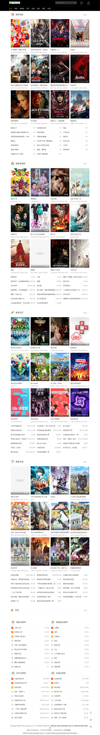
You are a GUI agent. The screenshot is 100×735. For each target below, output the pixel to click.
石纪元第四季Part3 (37, 532)
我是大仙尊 (14, 497)
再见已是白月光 (75, 234)
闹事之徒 (30, 667)
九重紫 (70, 628)
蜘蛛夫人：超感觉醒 (57, 121)
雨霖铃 (33, 270)
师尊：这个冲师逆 (70, 718)
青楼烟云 (34, 199)
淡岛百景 (14, 568)
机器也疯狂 (49, 132)
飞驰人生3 (30, 628)
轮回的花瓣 (23, 575)
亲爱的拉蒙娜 (49, 137)
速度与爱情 (23, 150)
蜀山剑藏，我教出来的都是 (23, 597)
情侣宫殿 (54, 348)
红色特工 (73, 85)
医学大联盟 (30, 718)
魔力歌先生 (23, 452)
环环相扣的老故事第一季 (49, 430)
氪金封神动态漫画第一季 (49, 601)
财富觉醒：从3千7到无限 (75, 588)
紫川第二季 (70, 692)
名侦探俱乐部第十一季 (75, 435)
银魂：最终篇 (49, 150)
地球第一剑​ (23, 601)
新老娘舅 (73, 348)
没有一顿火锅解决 (30, 645)
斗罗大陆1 (70, 700)
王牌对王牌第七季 (30, 713)
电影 (15, 8)
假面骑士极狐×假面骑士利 (23, 132)
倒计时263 (75, 294)
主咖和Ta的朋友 (30, 705)
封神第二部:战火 (30, 636)
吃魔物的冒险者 (75, 568)
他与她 (49, 286)
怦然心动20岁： (30, 696)
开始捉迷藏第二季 (49, 452)
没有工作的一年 (75, 199)
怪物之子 (23, 128)
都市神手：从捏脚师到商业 (23, 281)
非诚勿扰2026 (30, 679)
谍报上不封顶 (55, 270)
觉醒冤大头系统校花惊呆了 (75, 299)
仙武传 (53, 497)
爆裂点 (23, 141)
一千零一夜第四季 (30, 709)
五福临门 (70, 636)
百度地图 (67, 730)
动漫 (33, 8)
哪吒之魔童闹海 (30, 662)
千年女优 (75, 132)
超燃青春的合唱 (23, 443)
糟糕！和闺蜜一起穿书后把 (75, 277)
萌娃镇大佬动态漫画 (49, 579)
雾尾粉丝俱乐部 (49, 575)
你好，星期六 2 (30, 692)
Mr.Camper (34, 383)
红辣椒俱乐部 (49, 128)
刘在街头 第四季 (16, 383)
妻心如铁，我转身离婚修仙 (49, 290)
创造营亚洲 (74, 419)
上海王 (75, 145)
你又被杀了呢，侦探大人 (59, 568)
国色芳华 (70, 645)
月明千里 (73, 270)
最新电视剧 (20, 163)
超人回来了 (75, 426)
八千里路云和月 (70, 654)
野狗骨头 (23, 277)
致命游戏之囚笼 (75, 579)
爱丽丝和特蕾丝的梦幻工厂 (60, 85)
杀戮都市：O (55, 50)
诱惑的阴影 (14, 121)
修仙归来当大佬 (70, 709)
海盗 (75, 128)
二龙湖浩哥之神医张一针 (75, 290)
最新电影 (19, 14)
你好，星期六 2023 (75, 439)
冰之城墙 (34, 568)
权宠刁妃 (75, 281)
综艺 (27, 8)
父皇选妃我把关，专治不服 (23, 303)
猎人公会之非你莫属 (37, 234)
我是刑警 (70, 667)
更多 (86, 15)
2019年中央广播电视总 (49, 141)
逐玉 (70, 658)
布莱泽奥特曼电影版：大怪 (23, 137)
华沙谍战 (34, 121)
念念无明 (23, 286)
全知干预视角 (55, 419)
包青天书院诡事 (49, 154)
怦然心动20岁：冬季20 (23, 439)
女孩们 (72, 50)
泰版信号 (14, 234)
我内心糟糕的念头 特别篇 (19, 85)
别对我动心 (75, 286)
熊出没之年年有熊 (30, 649)
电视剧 (22, 8)
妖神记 (70, 683)
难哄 (70, 632)
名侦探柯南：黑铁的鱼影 (39, 85)
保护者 (75, 137)
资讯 (38, 8)
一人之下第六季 (23, 592)
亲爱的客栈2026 (49, 439)
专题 (48, 8)
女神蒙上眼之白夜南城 (75, 575)
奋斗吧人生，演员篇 (75, 448)
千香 (49, 277)
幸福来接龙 (23, 145)
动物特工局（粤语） (23, 154)
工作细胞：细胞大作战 (18, 50)
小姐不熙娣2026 (23, 426)
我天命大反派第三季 (75, 592)
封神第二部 (30, 632)
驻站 (70, 641)
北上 (70, 649)
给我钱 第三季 (35, 348)
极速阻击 (73, 121)
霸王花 (53, 234)
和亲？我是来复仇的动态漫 (23, 584)
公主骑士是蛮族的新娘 (78, 497)
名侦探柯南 (70, 679)
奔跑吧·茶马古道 (30, 700)
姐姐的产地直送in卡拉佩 (75, 443)
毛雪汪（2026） (23, 448)
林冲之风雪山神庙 (49, 145)
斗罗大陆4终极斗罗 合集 (39, 497)
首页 (10, 8)
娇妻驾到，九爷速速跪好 (23, 290)
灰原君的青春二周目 (49, 597)
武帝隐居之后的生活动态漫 (23, 588)
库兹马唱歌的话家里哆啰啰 (60, 532)
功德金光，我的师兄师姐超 (23, 579)
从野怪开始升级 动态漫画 (49, 592)
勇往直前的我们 (75, 383)
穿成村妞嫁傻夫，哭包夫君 (75, 597)
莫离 (12, 270)
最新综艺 (19, 312)
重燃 (49, 281)
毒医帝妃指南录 (75, 584)
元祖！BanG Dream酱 (18, 532)
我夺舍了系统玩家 (70, 713)
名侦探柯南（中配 (70, 705)
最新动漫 (19, 462)
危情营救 (75, 150)
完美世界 (70, 696)
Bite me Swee (49, 443)
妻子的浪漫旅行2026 (23, 435)
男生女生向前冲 (16, 348)
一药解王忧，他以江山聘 (49, 588)
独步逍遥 (70, 687)
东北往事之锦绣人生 (23, 299)
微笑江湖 (14, 199)
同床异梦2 (14, 419)
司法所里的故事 (49, 303)
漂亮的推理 (34, 419)
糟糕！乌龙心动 (23, 294)
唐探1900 (30, 641)
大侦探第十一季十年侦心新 (49, 426)
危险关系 (70, 662)
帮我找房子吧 (75, 430)
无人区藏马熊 (49, 299)
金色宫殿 (54, 199)
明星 (43, 8)
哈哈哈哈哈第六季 (49, 435)
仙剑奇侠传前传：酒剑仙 (39, 50)
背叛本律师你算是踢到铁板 (49, 294)
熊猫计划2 (30, 654)
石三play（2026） (57, 383)
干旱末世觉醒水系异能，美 (49, 584)
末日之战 (75, 141)
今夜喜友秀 (49, 448)
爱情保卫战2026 (23, 430)
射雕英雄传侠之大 (30, 658)
